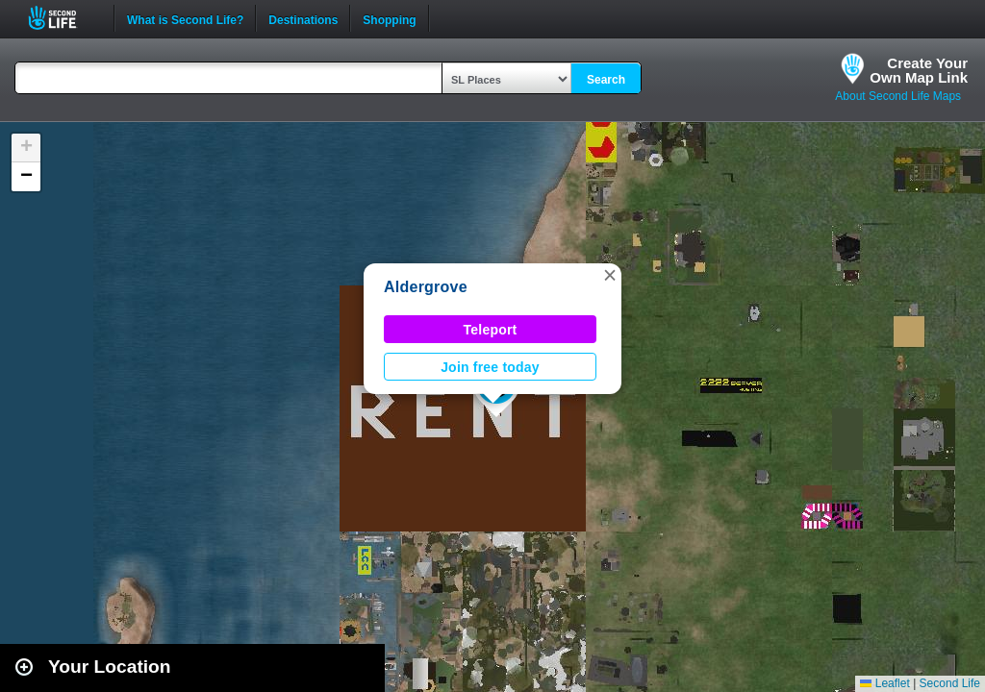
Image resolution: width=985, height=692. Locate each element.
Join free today (490, 367)
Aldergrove (425, 287)
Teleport (491, 329)
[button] (609, 274)
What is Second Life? (185, 18)
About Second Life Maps (898, 96)
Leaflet (884, 683)
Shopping (389, 18)
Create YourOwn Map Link (919, 70)
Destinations (303, 18)
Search (606, 79)
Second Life (63, 18)
